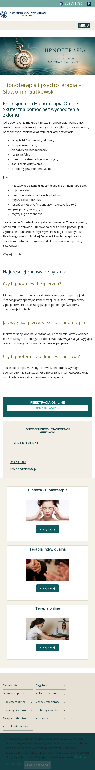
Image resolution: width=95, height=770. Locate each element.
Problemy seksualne (15, 710)
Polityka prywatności (48, 693)
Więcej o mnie (12, 254)
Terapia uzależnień (14, 718)
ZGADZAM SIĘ (37, 765)
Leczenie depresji (13, 693)
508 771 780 (18, 462)
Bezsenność (10, 685)
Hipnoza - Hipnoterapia (47, 490)
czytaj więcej (47, 529)
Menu (84, 25)
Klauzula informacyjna (16, 726)
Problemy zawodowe (48, 710)
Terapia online (47, 608)
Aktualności (43, 718)
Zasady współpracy (47, 702)
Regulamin (42, 685)
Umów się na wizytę (47, 407)
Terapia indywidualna (47, 549)
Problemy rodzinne (14, 702)
